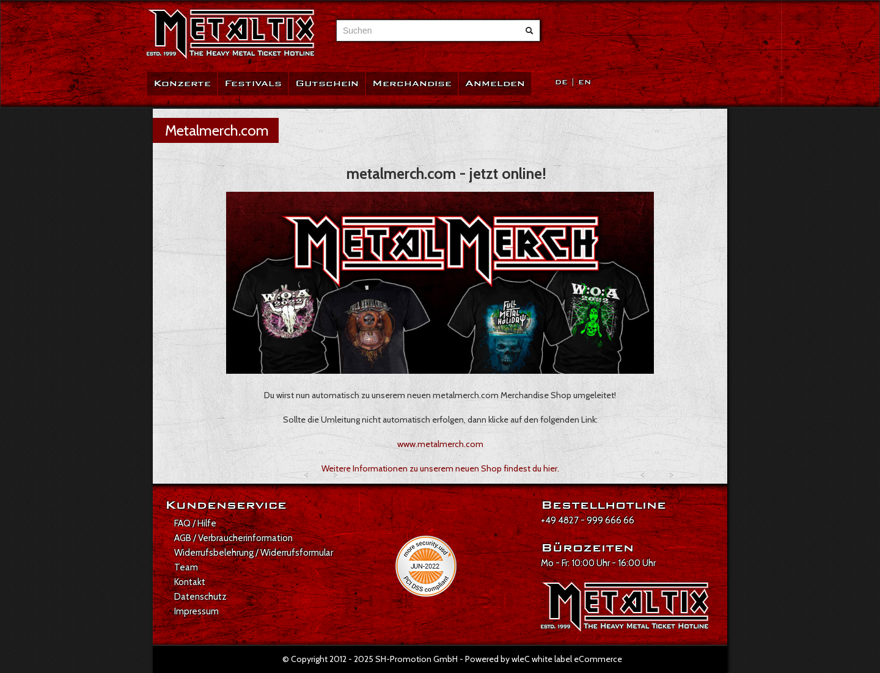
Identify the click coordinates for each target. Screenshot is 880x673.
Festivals (253, 83)
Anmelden (495, 83)
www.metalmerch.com (440, 443)
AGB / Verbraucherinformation (233, 538)
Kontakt (189, 582)
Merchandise (412, 83)
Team (186, 567)
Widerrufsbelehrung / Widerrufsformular (253, 552)
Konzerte (182, 83)
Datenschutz (200, 596)
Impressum (196, 611)
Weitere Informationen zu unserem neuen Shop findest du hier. (440, 468)
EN (584, 82)
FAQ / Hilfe (195, 523)
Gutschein (327, 83)
